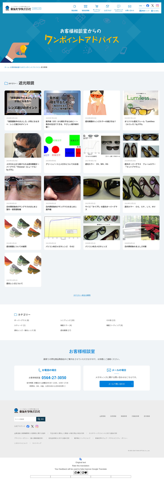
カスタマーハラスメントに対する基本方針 (103, 434)
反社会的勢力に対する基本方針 (59, 439)
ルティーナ (18, 326)
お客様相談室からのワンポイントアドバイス (26, 67)
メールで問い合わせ (116, 385)
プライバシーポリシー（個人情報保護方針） (29, 439)
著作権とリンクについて (82, 439)
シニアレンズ (65, 321)
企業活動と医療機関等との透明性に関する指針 (29, 434)
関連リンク (144, 11)
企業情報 (102, 417)
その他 (109, 321)
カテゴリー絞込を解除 (82, 296)
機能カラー (64, 326)
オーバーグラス (20, 321)
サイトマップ (36, 444)
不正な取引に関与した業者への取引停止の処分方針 (67, 434)
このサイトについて (21, 444)
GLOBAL (155, 11)
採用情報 (113, 417)
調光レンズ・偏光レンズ (24, 331)
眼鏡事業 (124, 417)
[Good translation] (77, 474)
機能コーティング (113, 326)
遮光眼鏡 (64, 331)
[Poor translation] (84, 474)
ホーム (7, 67)
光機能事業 (135, 417)
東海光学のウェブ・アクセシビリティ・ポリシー (111, 439)
